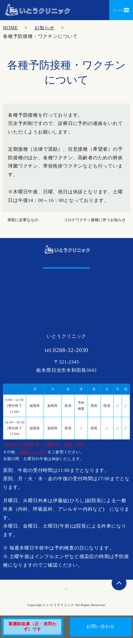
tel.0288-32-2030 (66, 350)
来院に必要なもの (22, 220)
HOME (10, 27)
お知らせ (44, 27)
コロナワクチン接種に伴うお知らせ (95, 220)
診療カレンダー (33, 452)
